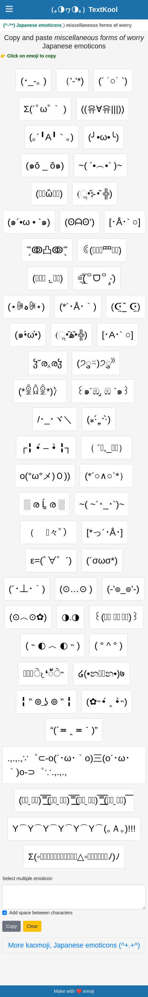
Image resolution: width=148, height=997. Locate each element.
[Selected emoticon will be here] (74, 897)
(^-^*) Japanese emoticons (32, 25)
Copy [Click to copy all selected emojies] (11, 926)
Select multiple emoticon (27, 878)
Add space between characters (40, 912)
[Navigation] (9, 9)
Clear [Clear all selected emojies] (32, 926)
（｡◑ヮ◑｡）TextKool (82, 10)
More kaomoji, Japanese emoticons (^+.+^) (74, 945)
